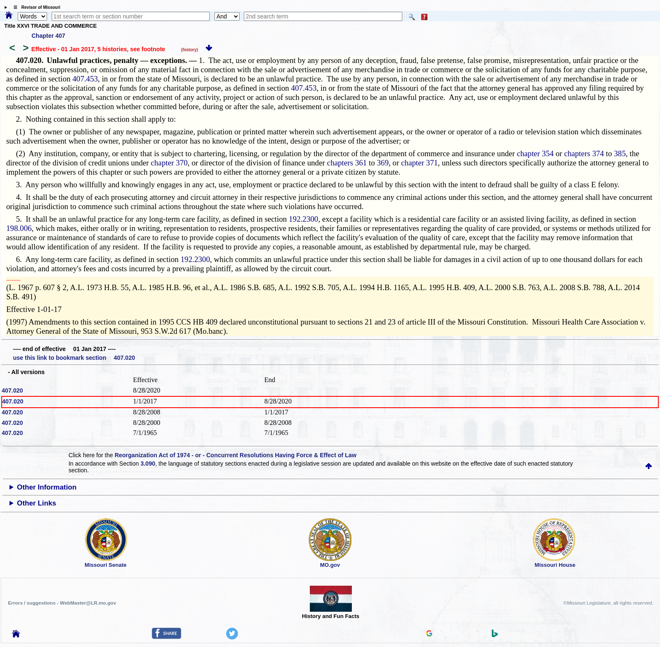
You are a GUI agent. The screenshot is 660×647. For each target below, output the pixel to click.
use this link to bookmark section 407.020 (74, 357)
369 (383, 162)
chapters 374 (584, 153)
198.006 (19, 228)
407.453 (85, 78)
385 (620, 153)
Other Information (47, 487)
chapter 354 (535, 153)
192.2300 (303, 219)
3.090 (147, 463)
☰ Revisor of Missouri (35, 7)
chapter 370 (169, 162)
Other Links (36, 503)
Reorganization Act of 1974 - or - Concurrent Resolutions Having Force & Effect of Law (235, 455)
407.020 (12, 390)
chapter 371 (419, 162)
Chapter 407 (48, 35)
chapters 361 (347, 162)
